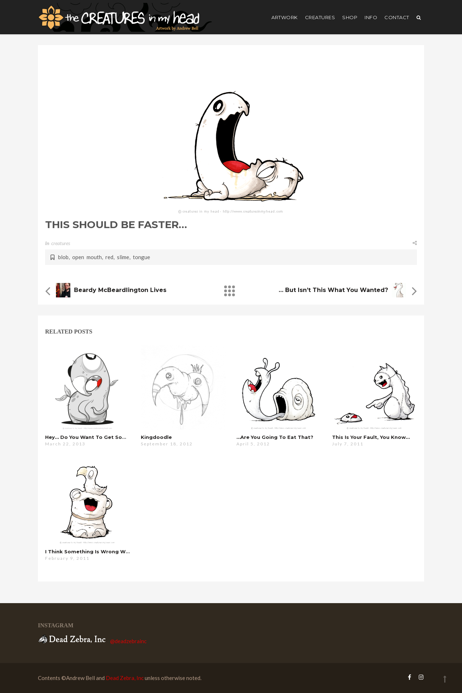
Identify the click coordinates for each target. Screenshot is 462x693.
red (109, 257)
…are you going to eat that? (274, 437)
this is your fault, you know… (371, 437)
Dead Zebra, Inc (125, 678)
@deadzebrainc (128, 641)
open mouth (87, 257)
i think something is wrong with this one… (103, 551)
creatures (320, 17)
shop (349, 17)
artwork (284, 17)
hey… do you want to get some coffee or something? (118, 437)
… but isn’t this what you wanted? (333, 290)
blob (63, 257)
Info (371, 17)
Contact (396, 17)
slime (123, 257)
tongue (141, 257)
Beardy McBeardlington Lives (120, 290)
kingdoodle (156, 437)
